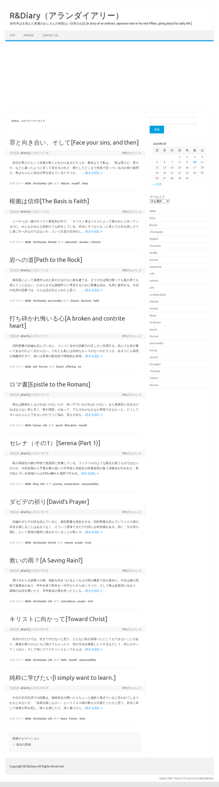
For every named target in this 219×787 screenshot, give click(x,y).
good (59, 425)
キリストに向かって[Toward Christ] (58, 619)
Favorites (155, 245)
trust (88, 542)
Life (50, 183)
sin (79, 366)
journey (57, 483)
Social (153, 350)
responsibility (90, 483)
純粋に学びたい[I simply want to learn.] (62, 677)
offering (70, 366)
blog (36, 483)
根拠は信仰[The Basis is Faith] (49, 201)
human (37, 425)
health (153, 252)
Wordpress (206, 778)
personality (55, 300)
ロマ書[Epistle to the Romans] (49, 384)
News (153, 315)
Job (152, 273)
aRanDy (25, 153)
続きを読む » (93, 172)
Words (52, 542)
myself (75, 183)
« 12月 (157, 184)
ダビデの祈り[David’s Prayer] (49, 501)
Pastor (73, 718)
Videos (154, 377)
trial (90, 601)
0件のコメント (132, 153)
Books (153, 224)
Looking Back (158, 294)
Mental (52, 241)
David (59, 366)
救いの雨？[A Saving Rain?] (46, 560)
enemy (69, 542)
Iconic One (166, 778)
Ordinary (155, 322)
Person (43, 366)
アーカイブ (157, 197)
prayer (79, 542)
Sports (154, 357)
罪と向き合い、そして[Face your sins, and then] (74, 142)
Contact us (50, 35)
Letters (154, 280)
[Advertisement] (109, 76)
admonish (71, 241)
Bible (28, 183)
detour (65, 183)
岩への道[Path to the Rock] (45, 259)
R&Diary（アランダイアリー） (66, 15)
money (154, 308)
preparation (71, 483)
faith (96, 300)
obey (85, 183)
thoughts (155, 364)
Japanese (155, 266)
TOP (12, 35)
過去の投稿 (21, 744)
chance (74, 300)
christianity (39, 183)
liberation (71, 425)
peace (153, 329)
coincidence (68, 601)
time (82, 718)
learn (64, 718)
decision (86, 300)
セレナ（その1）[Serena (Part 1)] (54, 443)
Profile (29, 35)
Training (155, 371)
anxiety (83, 241)
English (154, 238)
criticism (95, 241)
